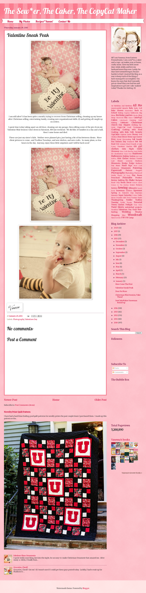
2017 (116, 231)
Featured (130, 142)
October (119, 249)
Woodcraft (135, 214)
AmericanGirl (116, 108)
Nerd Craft (138, 165)
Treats (129, 202)
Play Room (137, 175)
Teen (129, 198)
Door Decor (122, 137)
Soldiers (129, 191)
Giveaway (115, 151)
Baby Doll (138, 108)
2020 (116, 228)
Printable (127, 177)
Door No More (121, 291)
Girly (139, 149)
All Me (137, 105)
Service (114, 188)
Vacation (114, 210)
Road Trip (115, 183)
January (119, 281)
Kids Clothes (123, 158)
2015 (116, 239)
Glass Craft (123, 151)
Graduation (118, 154)
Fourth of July (136, 144)
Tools (122, 202)
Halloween (116, 156)
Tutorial (138, 202)
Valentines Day (31, 319)
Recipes (139, 180)
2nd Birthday (127, 106)
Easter (139, 137)
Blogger (86, 588)
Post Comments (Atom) (25, 405)
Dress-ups (132, 137)
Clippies (126, 125)
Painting (137, 168)
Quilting (121, 180)
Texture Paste (136, 198)
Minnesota (115, 163)
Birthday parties (124, 115)
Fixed (128, 144)
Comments (118, 372)
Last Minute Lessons (121, 161)
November (120, 245)
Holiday (126, 156)
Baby (131, 108)
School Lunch (137, 182)
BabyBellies (129, 110)
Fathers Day (120, 142)
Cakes (114, 120)
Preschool (115, 178)
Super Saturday (125, 195)
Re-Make (130, 180)
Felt (136, 142)
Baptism (127, 113)
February (120, 278)
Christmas (137, 122)
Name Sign (127, 166)
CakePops (138, 118)
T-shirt (134, 195)
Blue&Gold (119, 118)
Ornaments (126, 168)
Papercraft (116, 170)
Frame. (113, 146)
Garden (129, 146)
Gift (135, 146)
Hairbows (137, 153)
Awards (125, 108)
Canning (133, 120)
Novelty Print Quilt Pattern (17, 412)
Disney (135, 134)
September (120, 252)
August (119, 256)
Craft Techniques (134, 127)
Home (10, 21)
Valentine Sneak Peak (124, 288)
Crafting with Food (132, 130)
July (117, 260)
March (119, 274)
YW (123, 217)
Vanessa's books (120, 439)
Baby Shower (117, 111)
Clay (120, 125)
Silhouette (133, 188)
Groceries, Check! (20, 567)
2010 (116, 323)
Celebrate (124, 123)
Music (118, 166)
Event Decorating (124, 139)
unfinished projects (133, 207)
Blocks (135, 115)
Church (114, 125)
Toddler (129, 200)
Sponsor (137, 190)
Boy (126, 118)
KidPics (113, 158)
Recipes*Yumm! (44, 21)
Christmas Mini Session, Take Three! (127, 296)
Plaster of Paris (123, 175)
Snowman (120, 191)
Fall (133, 139)
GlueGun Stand (132, 151)
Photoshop (129, 173)
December (120, 242)
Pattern (129, 170)
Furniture (121, 146)
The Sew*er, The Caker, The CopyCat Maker (70, 11)
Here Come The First (124, 284)
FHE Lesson (120, 144)
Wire (123, 215)
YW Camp (129, 218)
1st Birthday (116, 106)
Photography (18, 319)
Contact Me (64, 21)
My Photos (24, 21)
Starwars (138, 193)
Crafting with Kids (120, 132)
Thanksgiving (117, 200)
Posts (116, 368)
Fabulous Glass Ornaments (24, 556)
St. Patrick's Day (126, 193)
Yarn (113, 218)
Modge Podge (128, 163)
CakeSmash (123, 120)
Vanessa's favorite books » (132, 473)
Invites (132, 156)
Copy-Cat (121, 127)
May (118, 267)
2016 (116, 235)
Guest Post (128, 154)
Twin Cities (138, 205)
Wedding (126, 212)
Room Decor (126, 182)
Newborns (115, 168)
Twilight (129, 205)
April (118, 270)
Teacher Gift (121, 198)
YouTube (118, 218)
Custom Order (126, 134)
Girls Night (128, 149)
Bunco (131, 118)
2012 (116, 315)
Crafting (115, 129)
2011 (116, 319)
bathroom (134, 113)
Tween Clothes (117, 205)
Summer (114, 195)
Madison (138, 161)
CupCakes (115, 134)
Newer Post (10, 399)
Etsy (113, 139)
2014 (116, 308)
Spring (114, 193)
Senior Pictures (136, 185)
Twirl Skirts (117, 207)
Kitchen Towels (136, 159)
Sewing (123, 187)
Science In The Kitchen (120, 185)
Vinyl (134, 210)
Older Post (101, 399)
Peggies (139, 170)
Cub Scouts (136, 132)
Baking (120, 113)
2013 (116, 312)
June (118, 263)
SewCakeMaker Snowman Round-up (126, 302)
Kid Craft (139, 156)
